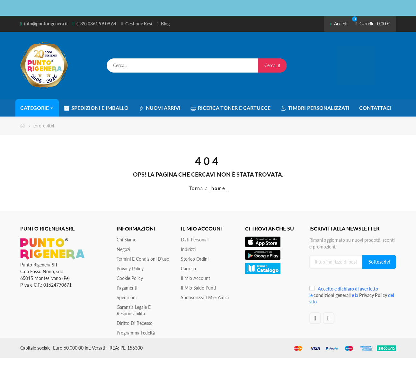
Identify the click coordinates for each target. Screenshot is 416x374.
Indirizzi (188, 249)
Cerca (272, 65)
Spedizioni (127, 297)
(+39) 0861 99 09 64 (96, 23)
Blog (165, 23)
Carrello (188, 268)
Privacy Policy (130, 268)
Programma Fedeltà (136, 332)
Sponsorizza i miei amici (205, 297)
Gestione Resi (138, 23)
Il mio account (195, 278)
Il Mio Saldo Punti (198, 288)
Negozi (123, 249)
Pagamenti (127, 288)
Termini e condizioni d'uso (143, 259)
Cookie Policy (130, 278)
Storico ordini (194, 259)
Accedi (338, 23)
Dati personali (194, 239)
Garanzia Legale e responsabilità (134, 310)
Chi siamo (127, 239)
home (218, 188)
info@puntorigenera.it (46, 23)
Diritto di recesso (135, 323)
